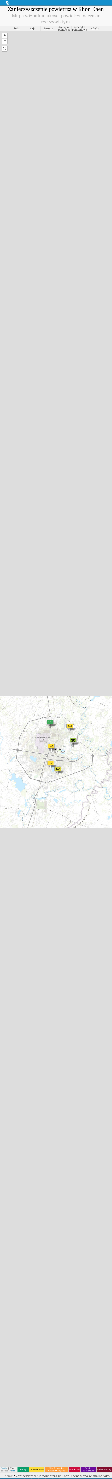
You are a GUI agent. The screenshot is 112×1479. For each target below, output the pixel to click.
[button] (4, 36)
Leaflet (4, 1467)
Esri (13, 1470)
